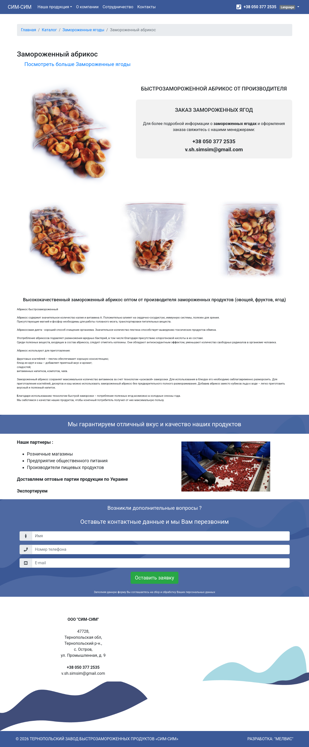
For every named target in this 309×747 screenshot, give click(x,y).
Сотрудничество (118, 6)
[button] (289, 7)
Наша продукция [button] (53, 6)
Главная (28, 30)
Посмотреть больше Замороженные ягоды (78, 64)
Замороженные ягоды (83, 30)
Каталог (49, 30)
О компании (87, 6)
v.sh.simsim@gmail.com (214, 149)
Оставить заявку (154, 578)
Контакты (146, 6)
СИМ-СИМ (20, 7)
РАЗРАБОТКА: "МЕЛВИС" (270, 738)
